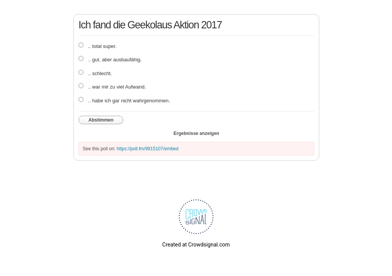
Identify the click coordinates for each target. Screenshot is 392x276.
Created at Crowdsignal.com (196, 245)
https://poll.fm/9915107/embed (147, 148)
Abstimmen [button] (100, 120)
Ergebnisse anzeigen (196, 133)
